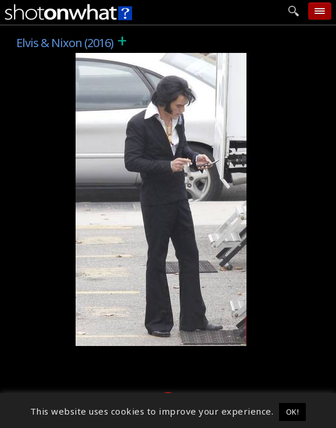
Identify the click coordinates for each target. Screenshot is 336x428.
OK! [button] (292, 411)
